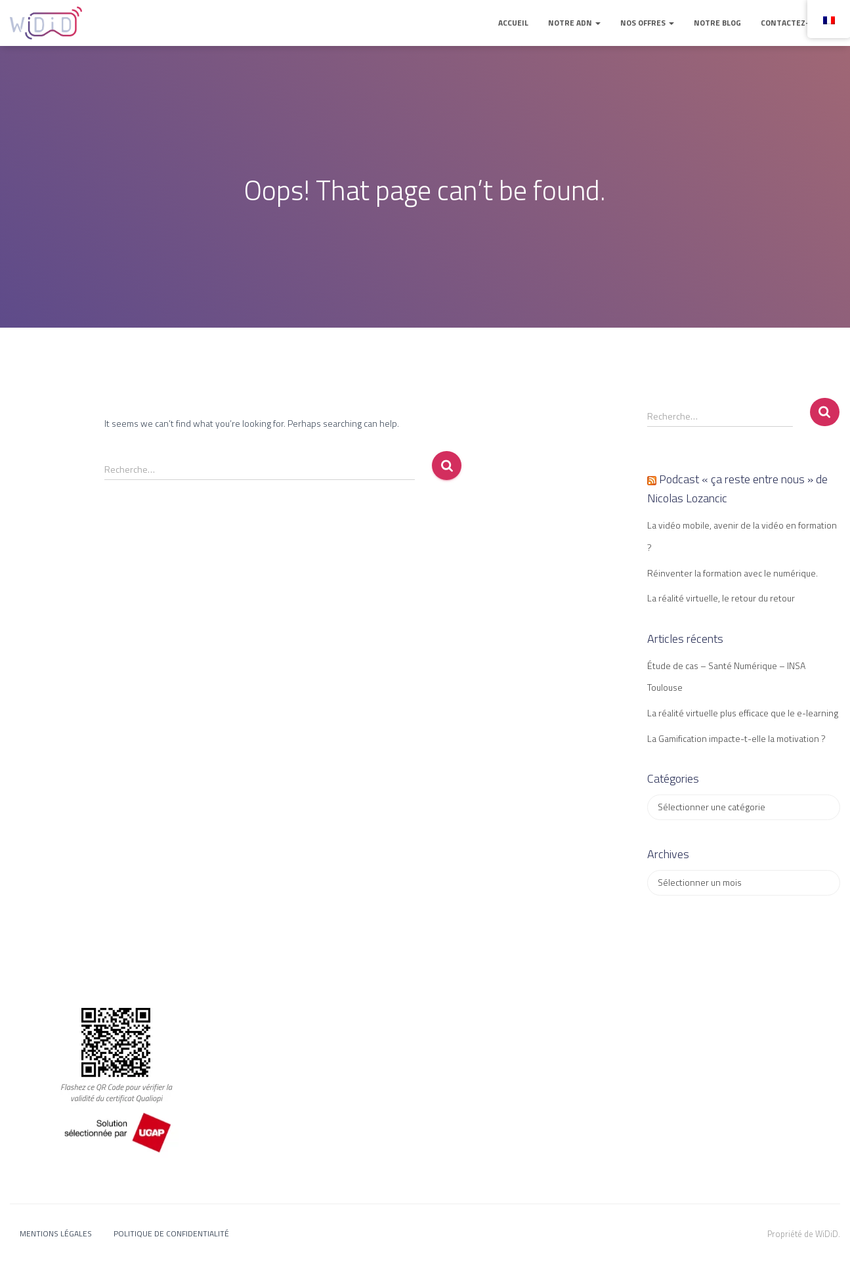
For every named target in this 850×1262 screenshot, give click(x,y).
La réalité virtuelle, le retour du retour (721, 598)
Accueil (513, 22)
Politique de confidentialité (171, 1233)
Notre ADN (574, 22)
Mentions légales (56, 1233)
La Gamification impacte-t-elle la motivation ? (736, 738)
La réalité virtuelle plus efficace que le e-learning (742, 713)
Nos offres (647, 22)
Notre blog (717, 22)
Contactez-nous (795, 22)
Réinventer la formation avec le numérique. (732, 573)
